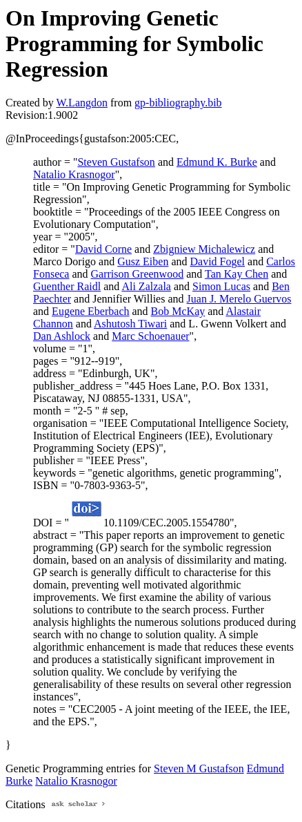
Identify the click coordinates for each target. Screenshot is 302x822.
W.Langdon (82, 102)
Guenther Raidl (67, 286)
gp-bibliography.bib (178, 102)
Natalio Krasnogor (74, 174)
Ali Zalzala (146, 286)
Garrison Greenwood (137, 274)
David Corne (103, 249)
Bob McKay (178, 311)
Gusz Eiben (142, 261)
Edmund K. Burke (217, 162)
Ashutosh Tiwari (130, 323)
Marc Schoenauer (150, 336)
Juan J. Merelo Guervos (239, 299)
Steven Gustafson (115, 162)
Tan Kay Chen (236, 274)
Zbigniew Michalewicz (204, 249)
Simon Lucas (221, 286)
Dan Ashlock (61, 336)
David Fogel (217, 261)
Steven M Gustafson (199, 768)
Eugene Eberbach (90, 311)
